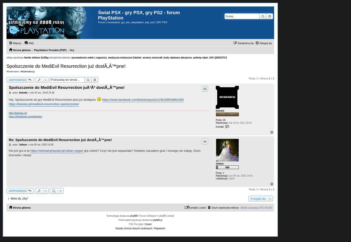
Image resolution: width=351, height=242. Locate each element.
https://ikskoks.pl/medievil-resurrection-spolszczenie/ (44, 104)
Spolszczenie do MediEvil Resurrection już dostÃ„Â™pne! (66, 66)
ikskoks (220, 111)
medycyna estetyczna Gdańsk (124, 57)
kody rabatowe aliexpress (178, 57)
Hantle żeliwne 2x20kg (36, 57)
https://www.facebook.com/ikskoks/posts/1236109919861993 (143, 99)
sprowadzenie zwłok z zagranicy (89, 57)
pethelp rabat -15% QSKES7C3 (210, 57)
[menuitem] (29, 43)
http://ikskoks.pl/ (18, 113)
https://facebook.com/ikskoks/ (25, 116)
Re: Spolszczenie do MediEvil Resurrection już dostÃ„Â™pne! (60, 140)
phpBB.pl (157, 220)
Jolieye (220, 163)
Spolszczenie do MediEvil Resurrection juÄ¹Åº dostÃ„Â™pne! (67, 87)
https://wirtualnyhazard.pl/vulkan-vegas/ (56, 150)
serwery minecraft (152, 57)
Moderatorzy (28, 71)
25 (224, 120)
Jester (148, 224)
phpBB (133, 216)
